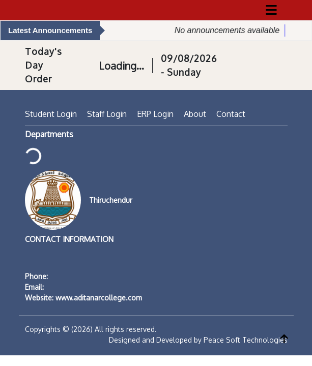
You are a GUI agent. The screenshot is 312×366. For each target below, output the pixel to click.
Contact (230, 114)
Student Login (51, 114)
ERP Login (155, 114)
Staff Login (107, 114)
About (195, 114)
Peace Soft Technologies (246, 340)
